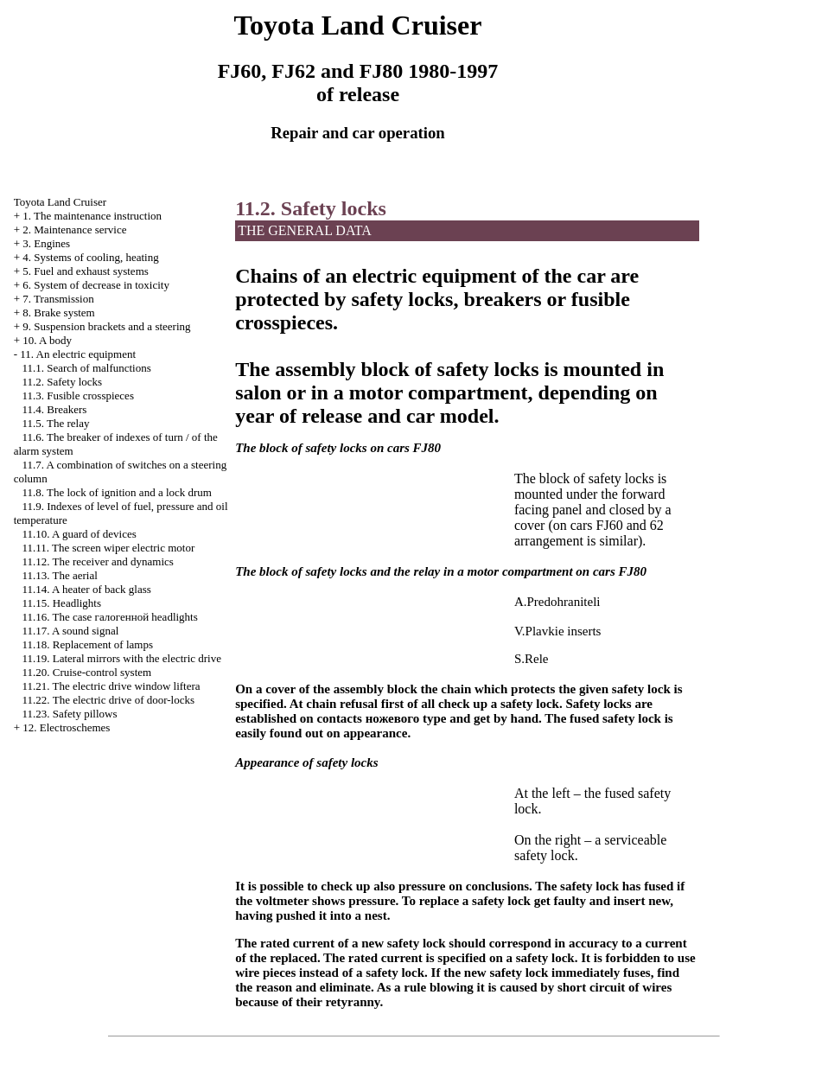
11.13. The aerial (59, 575)
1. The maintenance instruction (92, 215)
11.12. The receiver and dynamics (97, 561)
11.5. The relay (55, 423)
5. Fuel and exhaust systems (85, 271)
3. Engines (46, 243)
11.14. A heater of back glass (86, 589)
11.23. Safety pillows (69, 713)
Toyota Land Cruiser (60, 201)
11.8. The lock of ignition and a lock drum (117, 492)
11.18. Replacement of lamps (87, 644)
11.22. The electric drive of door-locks (108, 699)
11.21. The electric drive (111, 685)
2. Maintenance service (74, 229)
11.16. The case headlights (109, 616)
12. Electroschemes (66, 727)
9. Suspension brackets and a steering (106, 326)
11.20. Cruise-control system (86, 672)
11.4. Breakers (54, 409)
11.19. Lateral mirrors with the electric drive (121, 658)
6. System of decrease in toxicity (95, 284)
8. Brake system (58, 312)
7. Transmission (57, 298)
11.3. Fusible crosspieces (78, 395)
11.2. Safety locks (62, 381)
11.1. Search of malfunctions (86, 367)
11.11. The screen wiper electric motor (108, 547)
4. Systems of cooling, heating (90, 257)
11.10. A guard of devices (79, 533)
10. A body (47, 340)
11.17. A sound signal (70, 630)
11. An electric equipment (78, 354)
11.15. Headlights (61, 602)
